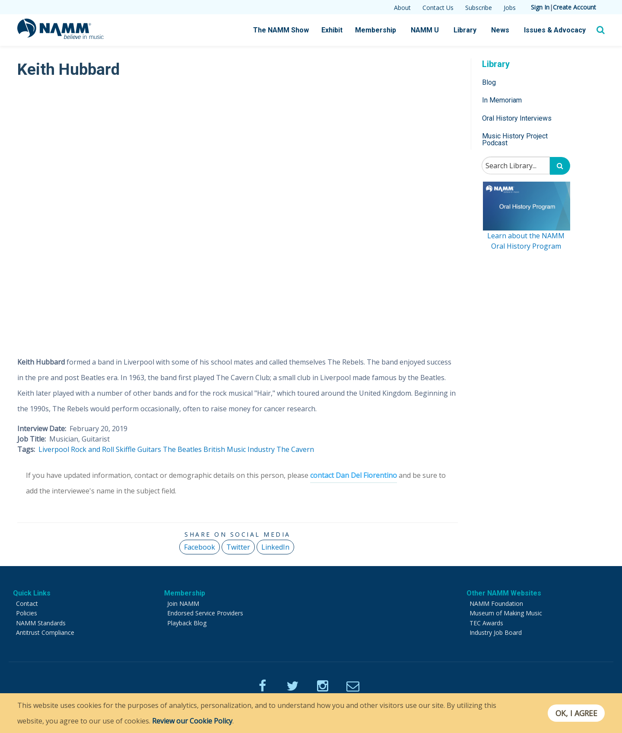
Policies (26, 613)
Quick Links (32, 593)
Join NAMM (183, 603)
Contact (27, 603)
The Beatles (182, 449)
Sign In (540, 7)
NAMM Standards (41, 622)
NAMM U (425, 30)
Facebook (199, 547)
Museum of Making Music (506, 613)
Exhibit (332, 30)
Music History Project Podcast (515, 139)
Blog (489, 82)
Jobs (510, 7)
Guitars (149, 449)
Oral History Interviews (517, 118)
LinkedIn (275, 547)
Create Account (574, 7)
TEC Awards (486, 622)
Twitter (238, 547)
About (402, 7)
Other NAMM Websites (503, 593)
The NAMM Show (281, 30)
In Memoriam (502, 100)
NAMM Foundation (496, 603)
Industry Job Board (496, 632)
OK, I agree (576, 713)
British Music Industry (239, 449)
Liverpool (53, 449)
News (500, 30)
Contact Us (438, 7)
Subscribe (478, 7)
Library (465, 30)
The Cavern (295, 449)
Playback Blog (186, 622)
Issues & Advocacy (555, 30)
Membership (375, 30)
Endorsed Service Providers (205, 613)
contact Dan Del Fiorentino (353, 475)
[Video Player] (237, 213)
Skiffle (126, 449)
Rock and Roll (92, 449)
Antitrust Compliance (45, 632)
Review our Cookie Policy (192, 721)
